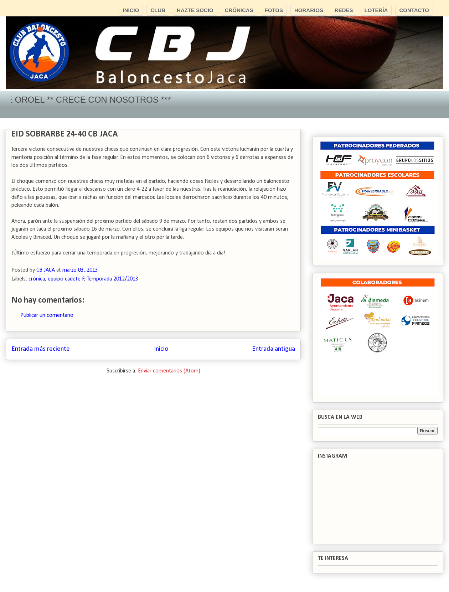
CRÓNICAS (239, 10)
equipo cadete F (66, 279)
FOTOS (274, 10)
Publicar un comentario (46, 315)
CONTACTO (414, 10)
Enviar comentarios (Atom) (169, 371)
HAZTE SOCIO (195, 10)
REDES (344, 10)
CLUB (157, 10)
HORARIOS (308, 10)
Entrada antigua (273, 349)
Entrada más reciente (40, 349)
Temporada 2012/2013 (112, 279)
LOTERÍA (376, 10)
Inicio (161, 349)
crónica (37, 279)
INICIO (131, 10)
